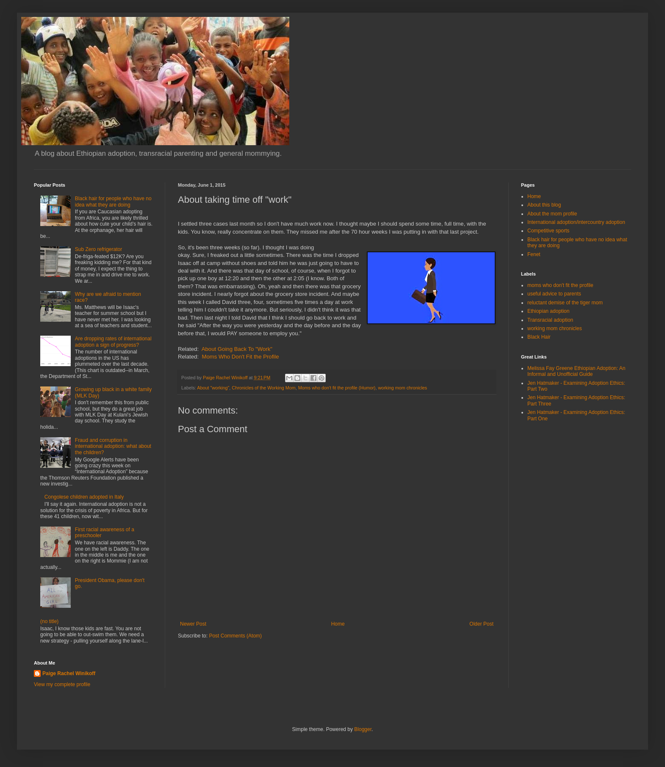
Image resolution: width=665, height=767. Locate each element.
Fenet (533, 254)
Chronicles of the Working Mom (263, 387)
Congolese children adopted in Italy (84, 497)
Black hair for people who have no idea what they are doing (113, 201)
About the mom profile (552, 214)
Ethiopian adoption (548, 311)
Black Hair (539, 337)
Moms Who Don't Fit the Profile (240, 356)
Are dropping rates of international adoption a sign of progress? (113, 342)
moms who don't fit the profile (560, 285)
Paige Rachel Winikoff (68, 673)
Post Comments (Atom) (235, 636)
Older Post (481, 624)
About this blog (544, 205)
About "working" (213, 387)
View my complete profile (62, 684)
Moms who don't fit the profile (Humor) (337, 387)
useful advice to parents (554, 294)
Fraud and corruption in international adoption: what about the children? (113, 446)
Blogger (362, 729)
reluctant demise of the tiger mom (565, 303)
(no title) (49, 621)
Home (338, 624)
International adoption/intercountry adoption (576, 222)
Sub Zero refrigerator (98, 249)
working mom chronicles (402, 387)
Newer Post (193, 624)
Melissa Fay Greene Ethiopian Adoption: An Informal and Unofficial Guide (576, 371)
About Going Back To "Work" (237, 349)
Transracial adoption (550, 320)
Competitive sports (548, 231)
